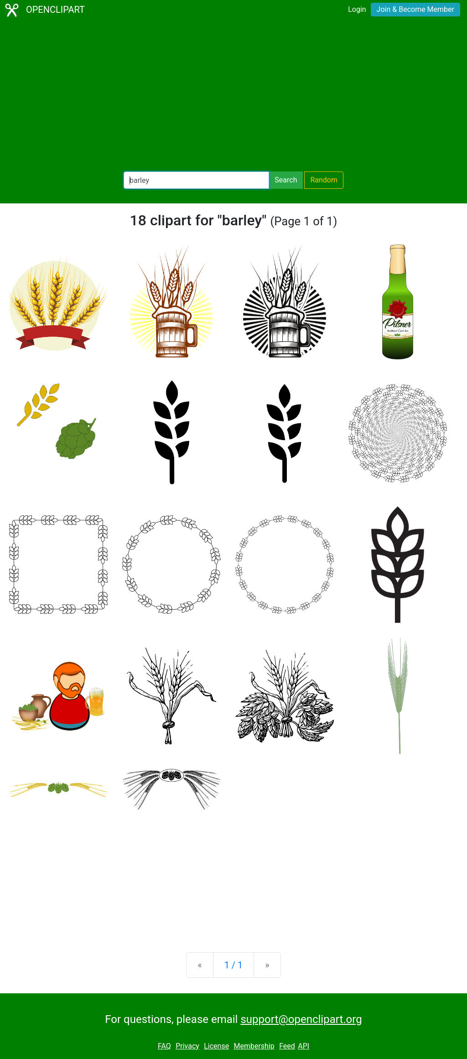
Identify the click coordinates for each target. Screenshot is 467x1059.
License (216, 1046)
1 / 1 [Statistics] (233, 965)
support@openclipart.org (301, 1019)
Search (286, 180)
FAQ (164, 1046)
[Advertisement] (233, 96)
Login (357, 9)
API (303, 1046)
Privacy (187, 1046)
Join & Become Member (415, 9)
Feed (287, 1046)
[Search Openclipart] (196, 180)
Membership (254, 1046)
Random (323, 180)
